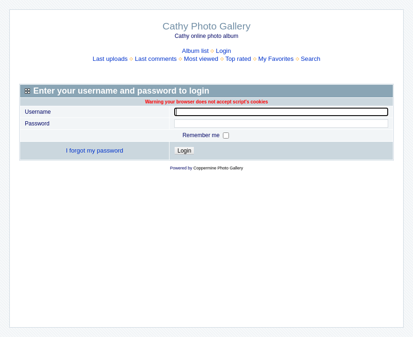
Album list (195, 50)
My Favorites (276, 58)
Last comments (156, 58)
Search (310, 58)
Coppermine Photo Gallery (218, 168)
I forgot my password (94, 150)
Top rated (238, 58)
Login (223, 50)
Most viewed (201, 58)
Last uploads (110, 58)
